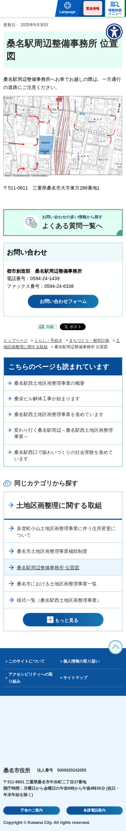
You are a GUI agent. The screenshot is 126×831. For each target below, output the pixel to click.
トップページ (15, 340)
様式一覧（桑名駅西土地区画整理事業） (59, 600)
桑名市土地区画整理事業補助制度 (52, 551)
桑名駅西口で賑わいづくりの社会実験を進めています (63, 456)
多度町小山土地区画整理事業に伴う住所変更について (66, 532)
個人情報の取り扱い (81, 661)
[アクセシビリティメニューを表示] (114, 31)
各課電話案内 (94, 810)
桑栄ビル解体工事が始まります (47, 398)
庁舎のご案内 (31, 810)
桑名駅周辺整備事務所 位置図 (48, 567)
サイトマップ (75, 677)
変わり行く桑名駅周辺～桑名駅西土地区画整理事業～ (63, 433)
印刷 (50, 327)
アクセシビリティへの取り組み (30, 678)
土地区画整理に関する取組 (59, 505)
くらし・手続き (48, 340)
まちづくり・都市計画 (89, 340)
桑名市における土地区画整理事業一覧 (57, 583)
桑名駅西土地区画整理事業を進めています (58, 414)
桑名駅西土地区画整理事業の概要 (49, 383)
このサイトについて (26, 661)
